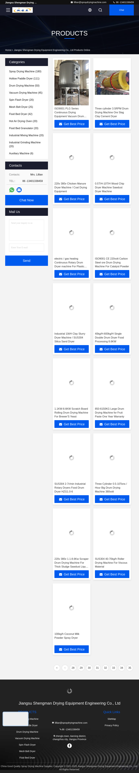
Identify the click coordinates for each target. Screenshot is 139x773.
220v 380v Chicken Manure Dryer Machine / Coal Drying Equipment (70, 187)
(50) (24, 85)
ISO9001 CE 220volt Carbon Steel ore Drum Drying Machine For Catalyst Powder (112, 262)
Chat (121, 10)
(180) (25, 71)
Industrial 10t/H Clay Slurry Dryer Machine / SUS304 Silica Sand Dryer (69, 337)
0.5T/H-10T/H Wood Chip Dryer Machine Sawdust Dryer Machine (109, 187)
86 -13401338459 (123, 2)
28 (73, 667)
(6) (21, 153)
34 (121, 667)
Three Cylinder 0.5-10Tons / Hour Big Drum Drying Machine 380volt (111, 487)
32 (105, 667)
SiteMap (112, 719)
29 (81, 667)
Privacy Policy (112, 725)
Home (8, 50)
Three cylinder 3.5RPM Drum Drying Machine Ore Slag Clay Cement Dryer (111, 112)
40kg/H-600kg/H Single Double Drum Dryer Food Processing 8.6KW (109, 337)
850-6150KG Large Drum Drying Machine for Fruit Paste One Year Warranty (109, 412)
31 (97, 667)
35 (129, 667)
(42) (20, 114)
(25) (21, 107)
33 (113, 667)
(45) (25, 92)
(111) (24, 78)
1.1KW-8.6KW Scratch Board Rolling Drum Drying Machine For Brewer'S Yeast (71, 412)
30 (89, 667)
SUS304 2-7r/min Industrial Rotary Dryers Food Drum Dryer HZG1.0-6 (70, 487)
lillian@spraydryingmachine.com (88, 2)
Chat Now (26, 200)
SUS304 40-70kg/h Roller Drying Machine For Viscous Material (111, 563)
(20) (21, 99)
